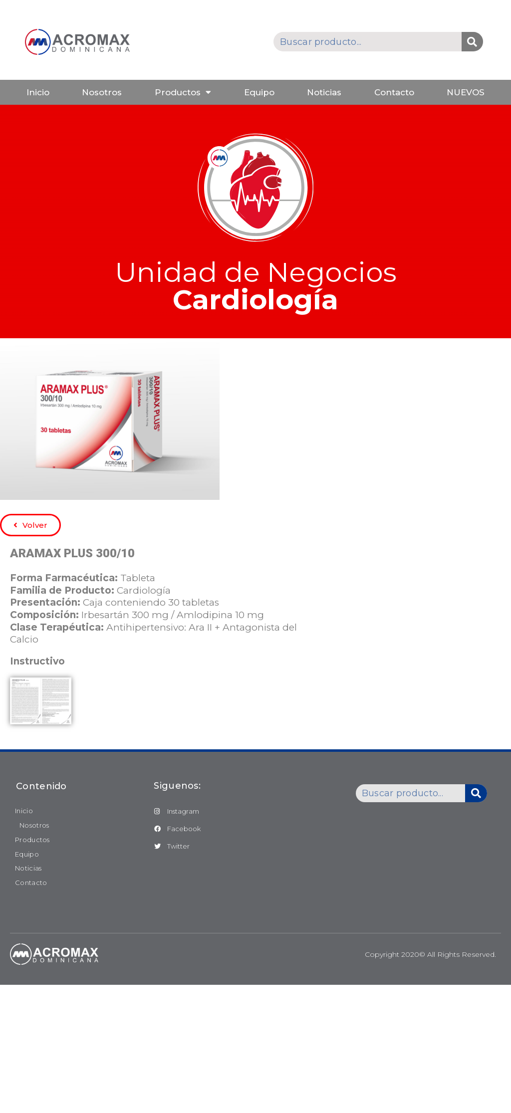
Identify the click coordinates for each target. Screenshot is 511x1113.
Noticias (324, 92)
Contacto (394, 92)
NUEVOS (466, 92)
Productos (183, 92)
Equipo (259, 92)
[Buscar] (472, 41)
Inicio (37, 92)
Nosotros (102, 92)
